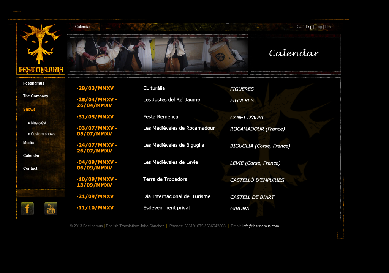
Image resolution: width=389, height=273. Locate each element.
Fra (328, 27)
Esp (309, 27)
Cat (300, 27)
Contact (30, 168)
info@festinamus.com (260, 226)
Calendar (31, 156)
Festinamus (33, 83)
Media (28, 143)
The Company (35, 96)
